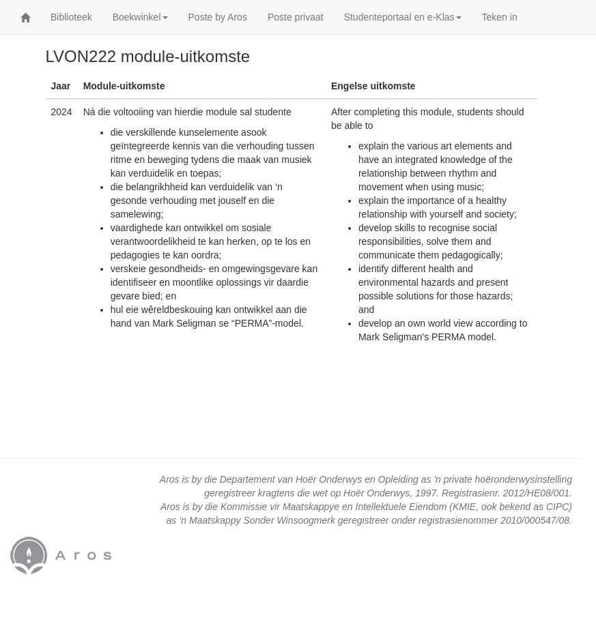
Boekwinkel (140, 17)
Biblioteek (71, 17)
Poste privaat (296, 17)
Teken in (499, 17)
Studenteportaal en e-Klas (403, 17)
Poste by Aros (217, 17)
